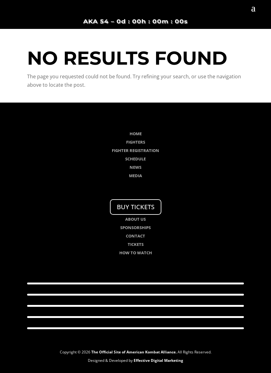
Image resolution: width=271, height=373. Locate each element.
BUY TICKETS (136, 207)
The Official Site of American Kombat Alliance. (134, 352)
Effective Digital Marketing (158, 360)
